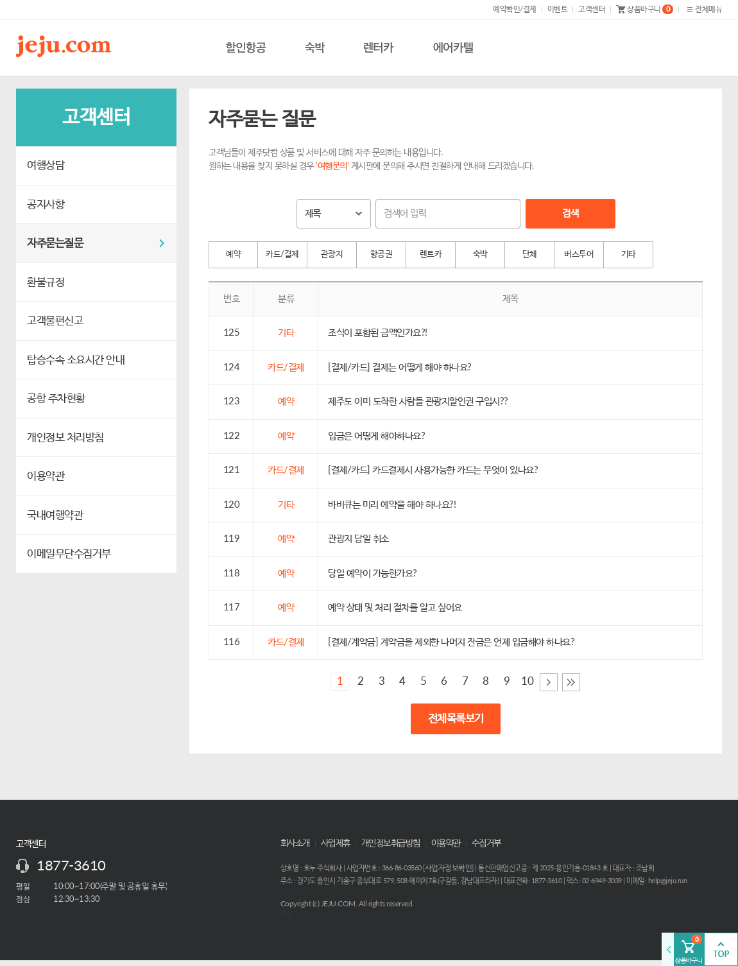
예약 (233, 254)
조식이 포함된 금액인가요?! (377, 333)
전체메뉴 (703, 9)
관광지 (332, 254)
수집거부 (486, 843)
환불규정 (45, 282)
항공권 (381, 254)
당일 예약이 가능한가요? (372, 573)
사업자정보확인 (448, 868)
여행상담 (45, 165)
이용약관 (45, 475)
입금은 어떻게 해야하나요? (376, 436)
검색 (570, 213)
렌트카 (431, 254)
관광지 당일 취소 (358, 539)
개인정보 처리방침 (65, 437)
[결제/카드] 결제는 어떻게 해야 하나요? (400, 367)
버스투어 (579, 254)
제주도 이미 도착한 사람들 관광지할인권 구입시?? (418, 401)
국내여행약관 (55, 515)
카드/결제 (282, 254)
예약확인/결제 (514, 9)
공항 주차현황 (56, 398)
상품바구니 (644, 9)
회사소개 (295, 843)
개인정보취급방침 (390, 843)
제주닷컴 (66, 46)
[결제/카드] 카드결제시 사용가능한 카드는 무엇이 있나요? (433, 470)
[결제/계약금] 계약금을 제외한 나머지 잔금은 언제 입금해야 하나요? (451, 642)
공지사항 (45, 204)
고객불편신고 (55, 320)
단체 (529, 254)
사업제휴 (335, 843)
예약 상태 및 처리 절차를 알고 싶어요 (395, 607)
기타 (628, 254)
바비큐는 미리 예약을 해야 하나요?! (392, 505)
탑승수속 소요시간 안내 (75, 359)
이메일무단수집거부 (69, 553)
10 (527, 681)
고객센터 (591, 9)
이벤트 (557, 9)
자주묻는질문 (55, 242)
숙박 (480, 254)
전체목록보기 (456, 718)
